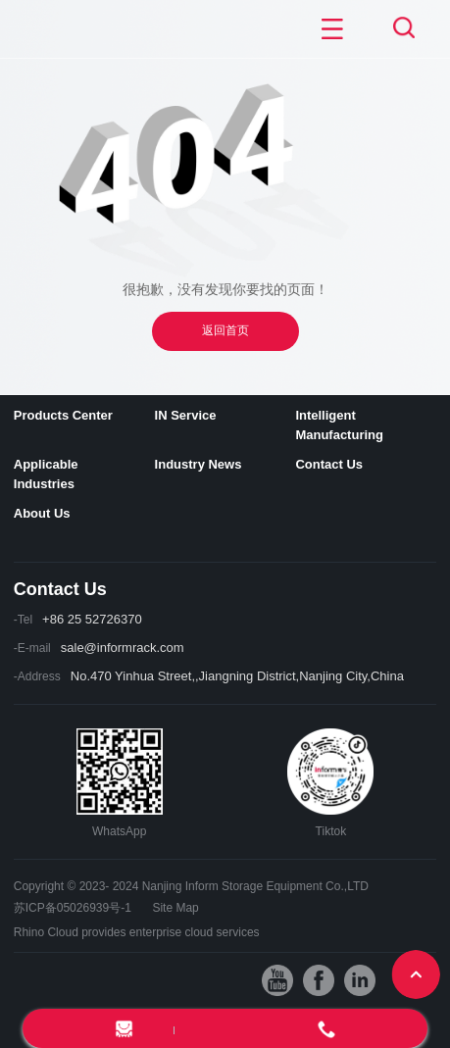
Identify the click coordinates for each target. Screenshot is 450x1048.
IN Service (186, 415)
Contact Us (329, 464)
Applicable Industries (46, 474)
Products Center (63, 415)
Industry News (198, 464)
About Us (42, 513)
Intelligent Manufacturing (339, 425)
